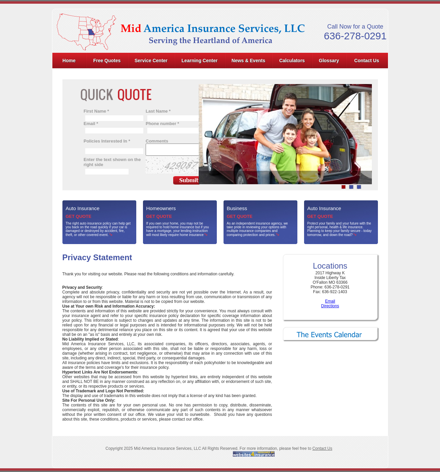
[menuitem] (69, 60)
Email (330, 301)
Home (69, 60)
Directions (330, 306)
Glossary (329, 60)
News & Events (248, 60)
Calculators (292, 60)
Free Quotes (107, 60)
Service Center (151, 60)
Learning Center (199, 60)
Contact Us (366, 60)
